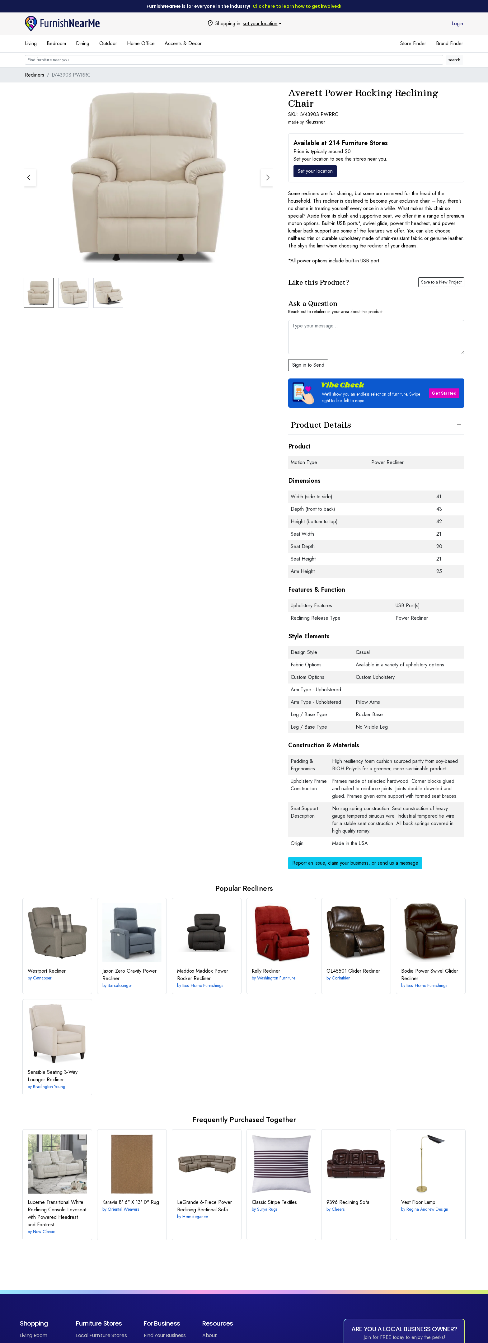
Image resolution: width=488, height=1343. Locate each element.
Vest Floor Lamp (418, 1202)
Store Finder (413, 43)
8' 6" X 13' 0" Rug (130, 1202)
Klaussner (315, 121)
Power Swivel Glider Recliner (429, 974)
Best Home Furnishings (202, 985)
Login (457, 23)
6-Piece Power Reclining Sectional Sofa (204, 1206)
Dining (82, 43)
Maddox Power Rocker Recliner (202, 974)
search (454, 60)
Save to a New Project (441, 282)
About (209, 1335)
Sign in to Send (308, 365)
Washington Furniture (276, 978)
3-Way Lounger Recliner (52, 1075)
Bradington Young (49, 1086)
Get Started (444, 393)
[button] (267, 177)
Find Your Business (165, 1335)
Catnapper (42, 978)
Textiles (274, 1202)
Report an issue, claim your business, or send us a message (355, 862)
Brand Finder (449, 43)
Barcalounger (120, 985)
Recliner (47, 970)
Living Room (33, 1335)
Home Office (141, 43)
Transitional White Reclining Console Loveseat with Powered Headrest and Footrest (57, 1213)
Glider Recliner (353, 970)
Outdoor (108, 43)
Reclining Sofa (347, 1202)
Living (31, 43)
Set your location (315, 171)
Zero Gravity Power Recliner (129, 974)
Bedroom (56, 43)
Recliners (34, 74)
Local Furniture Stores (101, 1335)
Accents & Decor (183, 43)
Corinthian (341, 978)
